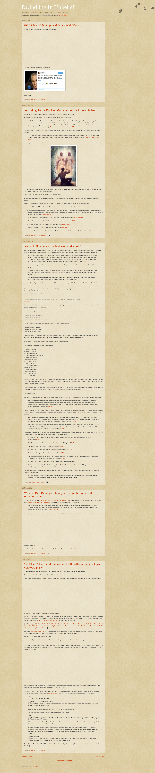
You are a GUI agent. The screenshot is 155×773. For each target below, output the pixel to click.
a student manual (53, 693)
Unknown (33, 482)
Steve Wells (33, 99)
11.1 (34, 274)
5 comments (41, 99)
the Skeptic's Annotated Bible (60, 500)
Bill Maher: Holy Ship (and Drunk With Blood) (52, 25)
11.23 (37, 439)
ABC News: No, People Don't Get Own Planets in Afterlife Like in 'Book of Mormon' (58, 624)
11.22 (63, 429)
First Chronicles (72, 549)
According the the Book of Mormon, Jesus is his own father (59, 110)
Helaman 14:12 (71, 221)
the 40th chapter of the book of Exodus (38, 502)
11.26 (72, 443)
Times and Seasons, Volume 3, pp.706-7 (62, 127)
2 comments (41, 553)
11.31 (63, 453)
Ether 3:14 (64, 227)
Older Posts (100, 757)
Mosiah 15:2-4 (46, 214)
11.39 (61, 467)
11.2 (84, 261)
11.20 (50, 406)
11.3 (79, 279)
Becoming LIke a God (37, 631)
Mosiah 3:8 (79, 207)
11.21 (74, 421)
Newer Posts (27, 757)
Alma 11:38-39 (78, 217)
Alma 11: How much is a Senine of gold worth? (52, 246)
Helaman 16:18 (66, 224)
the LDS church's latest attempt (48, 620)
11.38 (76, 461)
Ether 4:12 (88, 231)
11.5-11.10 (27, 301)
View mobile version (64, 761)
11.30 (70, 449)
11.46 (79, 477)
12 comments (42, 235)
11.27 (61, 446)
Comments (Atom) (35, 766)
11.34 (63, 458)
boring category (45, 500)
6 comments (40, 482)
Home (64, 757)
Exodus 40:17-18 (53, 509)
